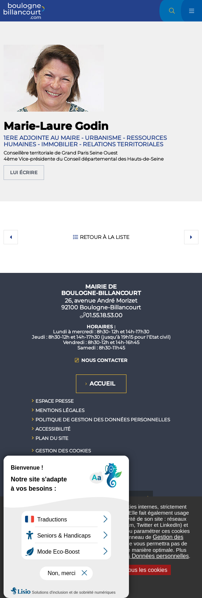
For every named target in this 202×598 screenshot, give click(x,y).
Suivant (191, 237)
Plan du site (51, 438)
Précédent (11, 237)
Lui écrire (24, 172)
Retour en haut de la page (191, 273)
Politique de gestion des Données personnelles (129, 556)
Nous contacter (104, 360)
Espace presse (54, 401)
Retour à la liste (104, 237)
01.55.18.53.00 (104, 315)
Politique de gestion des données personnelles (102, 419)
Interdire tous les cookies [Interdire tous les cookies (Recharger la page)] (132, 570)
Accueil (102, 383)
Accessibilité (53, 429)
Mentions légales (60, 410)
